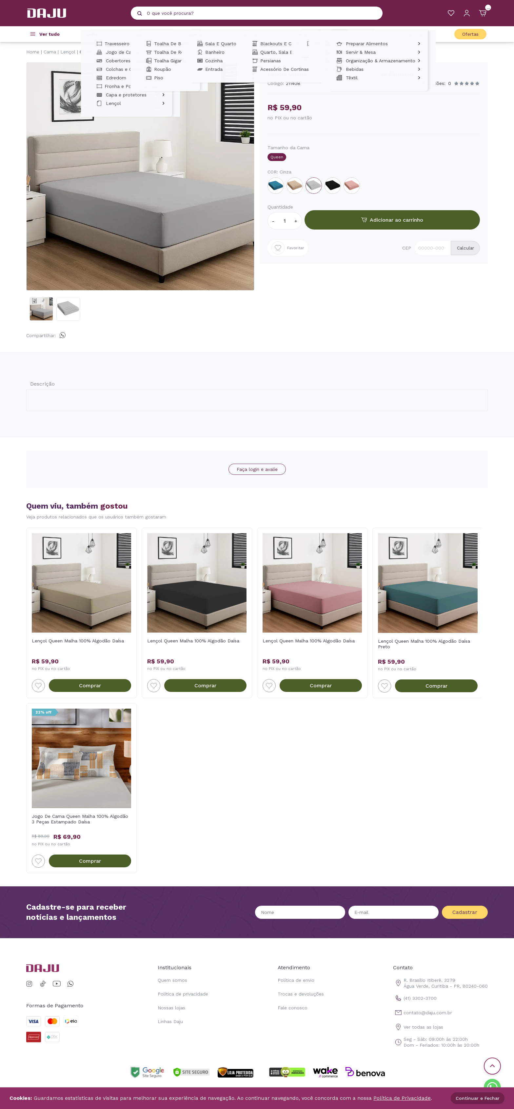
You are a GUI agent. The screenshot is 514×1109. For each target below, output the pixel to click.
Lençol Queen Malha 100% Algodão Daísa (78, 640)
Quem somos (172, 980)
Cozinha (418, 34)
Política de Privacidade (402, 1098)
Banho (146, 34)
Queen (87, 51)
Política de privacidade (183, 994)
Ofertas (470, 34)
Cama (96, 34)
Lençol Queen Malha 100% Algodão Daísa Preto (424, 643)
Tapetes (200, 34)
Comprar (90, 685)
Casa (366, 34)
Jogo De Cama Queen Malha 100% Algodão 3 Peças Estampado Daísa (80, 819)
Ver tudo (49, 34)
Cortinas (255, 34)
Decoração (312, 34)
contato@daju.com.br (422, 1012)
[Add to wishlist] (38, 685)
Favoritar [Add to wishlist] (287, 247)
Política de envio (296, 980)
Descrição (42, 384)
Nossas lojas (171, 1007)
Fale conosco (292, 1007)
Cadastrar (464, 912)
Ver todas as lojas (418, 1027)
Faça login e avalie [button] (257, 469)
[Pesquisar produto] (139, 13)
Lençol (67, 51)
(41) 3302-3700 (415, 998)
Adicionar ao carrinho (392, 220)
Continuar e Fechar (478, 1098)
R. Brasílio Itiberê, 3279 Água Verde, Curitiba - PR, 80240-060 (440, 983)
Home (32, 51)
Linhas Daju (170, 1021)
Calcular (465, 248)
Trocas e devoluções (301, 994)
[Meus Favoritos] (451, 13)
